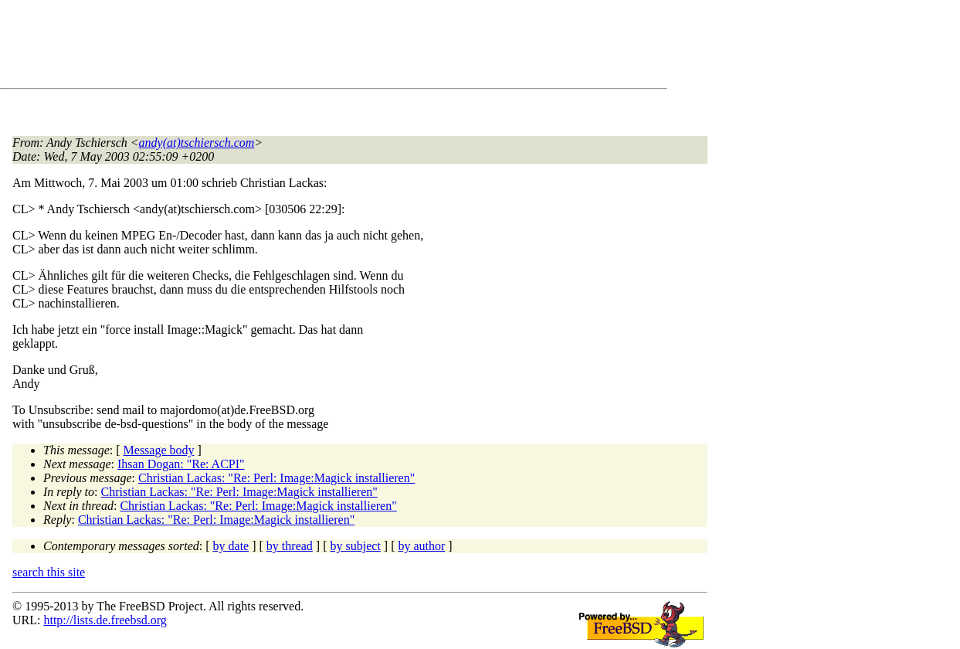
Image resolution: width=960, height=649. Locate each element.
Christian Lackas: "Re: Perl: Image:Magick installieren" (276, 477)
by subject (356, 545)
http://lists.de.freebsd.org (104, 620)
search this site (48, 572)
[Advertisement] (293, 47)
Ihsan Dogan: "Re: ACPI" (181, 464)
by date (231, 545)
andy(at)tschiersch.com (197, 142)
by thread (289, 545)
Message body (159, 450)
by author (421, 545)
